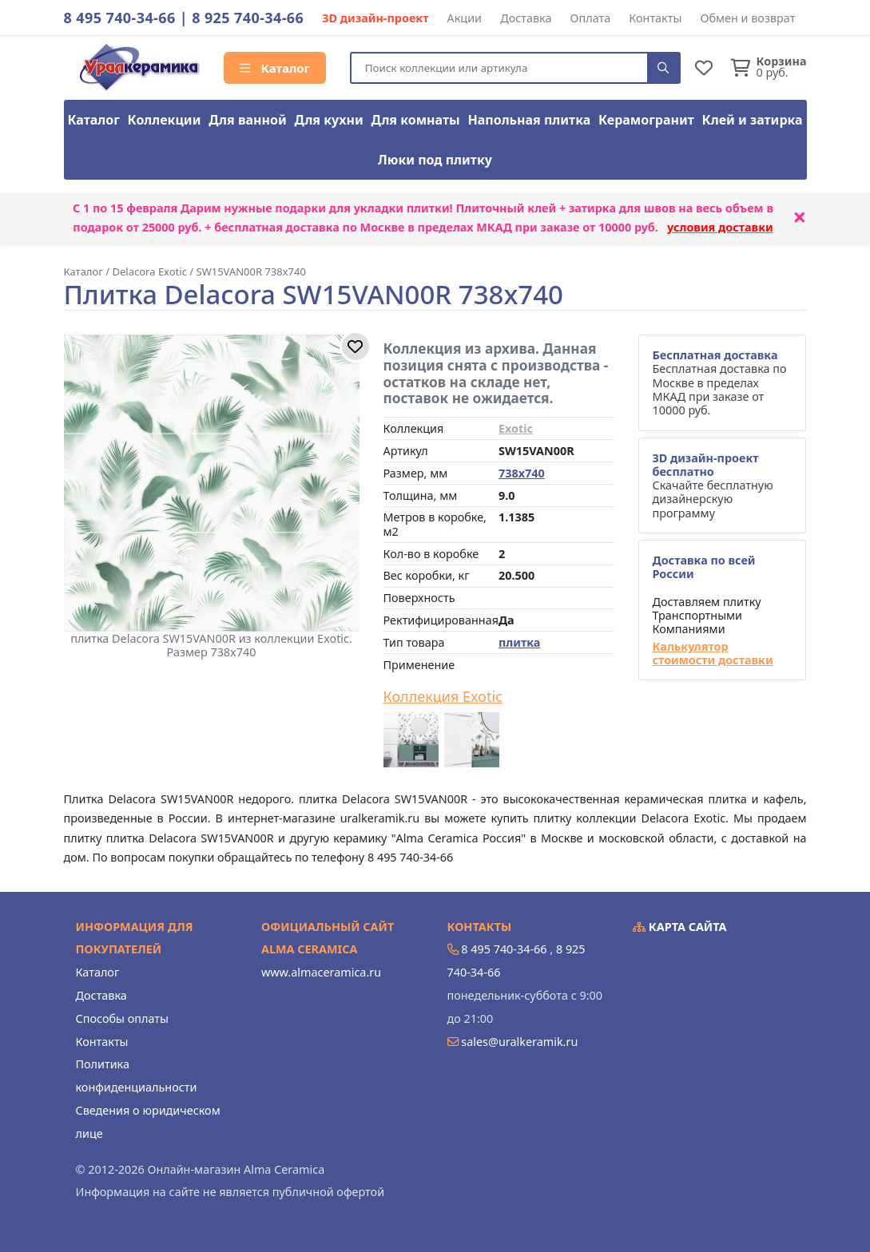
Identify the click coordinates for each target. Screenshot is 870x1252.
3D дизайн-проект (375, 18)
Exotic (516, 428)
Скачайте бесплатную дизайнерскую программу (712, 485)
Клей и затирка (752, 120)
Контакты (655, 18)
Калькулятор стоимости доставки (712, 654)
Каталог (275, 68)
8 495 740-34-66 (120, 17)
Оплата (590, 18)
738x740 (522, 473)
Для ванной (248, 120)
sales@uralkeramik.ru (519, 1041)
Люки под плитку (435, 159)
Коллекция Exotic (443, 697)
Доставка (525, 18)
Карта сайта (680, 926)
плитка (519, 642)
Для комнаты (415, 120)
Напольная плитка (528, 120)
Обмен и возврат (747, 18)
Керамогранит (646, 120)
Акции (465, 18)
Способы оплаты (122, 1018)
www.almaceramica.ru (321, 972)
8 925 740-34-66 (248, 17)
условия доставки (720, 227)
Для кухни (328, 120)
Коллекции (164, 120)
